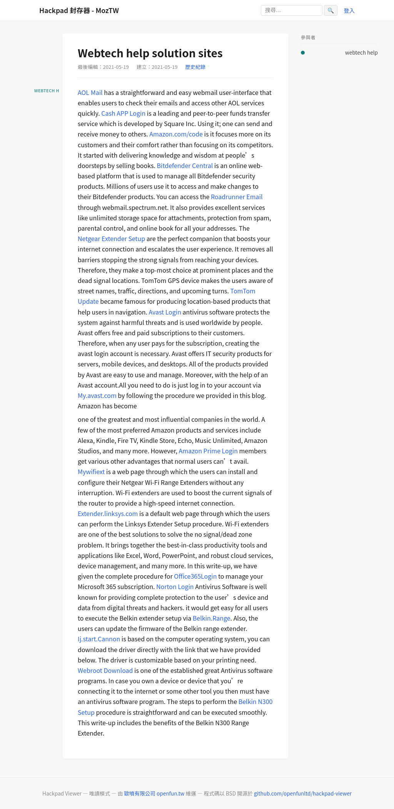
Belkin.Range (211, 618)
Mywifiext (91, 471)
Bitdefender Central (185, 165)
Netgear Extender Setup (111, 238)
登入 (349, 10)
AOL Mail (90, 92)
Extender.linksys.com (108, 513)
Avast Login (165, 311)
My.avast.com (97, 395)
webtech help (361, 52)
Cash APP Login (123, 113)
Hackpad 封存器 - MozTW (79, 10)
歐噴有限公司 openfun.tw (154, 793)
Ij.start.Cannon (99, 638)
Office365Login (195, 576)
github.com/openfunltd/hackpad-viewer (303, 793)
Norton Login (175, 586)
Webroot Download (105, 670)
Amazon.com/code (176, 133)
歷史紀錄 (195, 66)
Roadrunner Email (237, 196)
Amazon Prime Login (208, 450)
